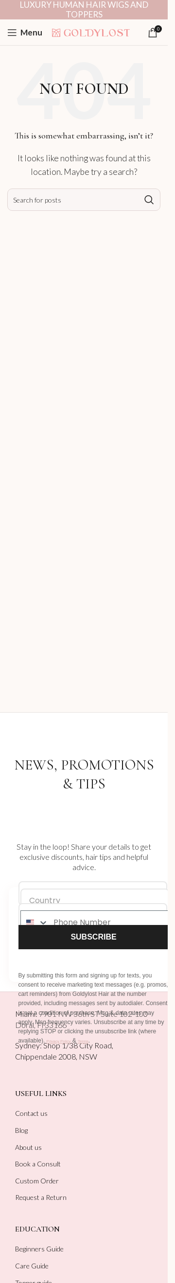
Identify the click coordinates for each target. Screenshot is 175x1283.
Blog (21, 1130)
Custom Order (37, 1181)
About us (28, 1147)
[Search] (83, 199)
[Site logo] (91, 31)
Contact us (31, 1113)
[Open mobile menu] (24, 32)
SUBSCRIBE (93, 937)
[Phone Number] (109, 922)
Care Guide (32, 1266)
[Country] (94, 901)
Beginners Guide (39, 1249)
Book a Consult (38, 1164)
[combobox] (35, 922)
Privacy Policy (59, 1041)
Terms (83, 1041)
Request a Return (41, 1197)
